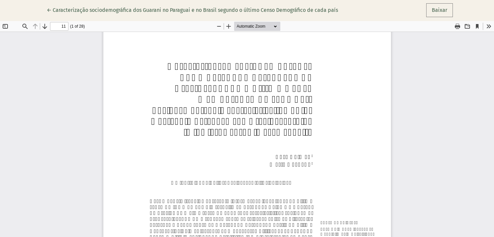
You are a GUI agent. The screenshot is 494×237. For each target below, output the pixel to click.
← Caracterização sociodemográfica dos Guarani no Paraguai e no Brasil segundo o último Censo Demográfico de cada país (192, 9)
